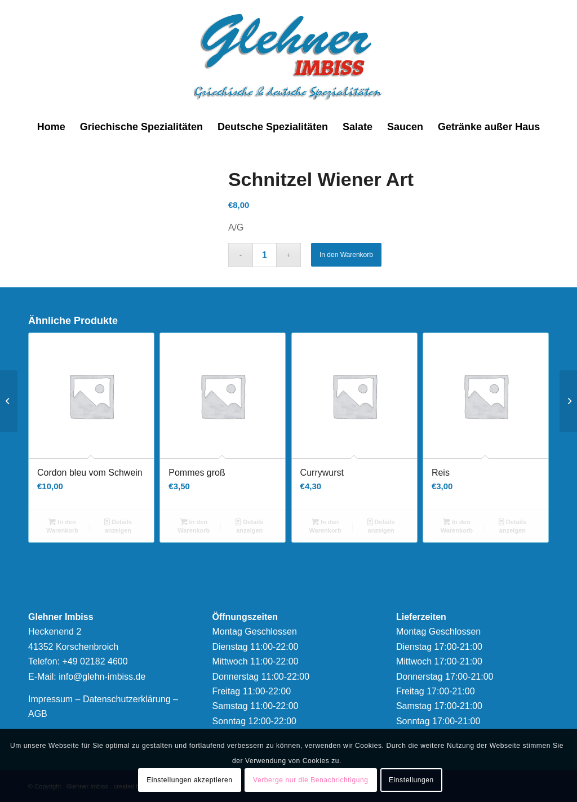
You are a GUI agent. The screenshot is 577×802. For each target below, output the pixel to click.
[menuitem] (51, 127)
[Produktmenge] (264, 255)
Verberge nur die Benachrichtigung (311, 780)
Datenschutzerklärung (127, 699)
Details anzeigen (118, 525)
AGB (37, 714)
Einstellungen (411, 780)
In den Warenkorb (346, 255)
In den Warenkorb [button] (62, 525)
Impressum (50, 699)
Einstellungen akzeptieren (189, 780)
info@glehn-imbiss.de (102, 676)
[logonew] (289, 56)
